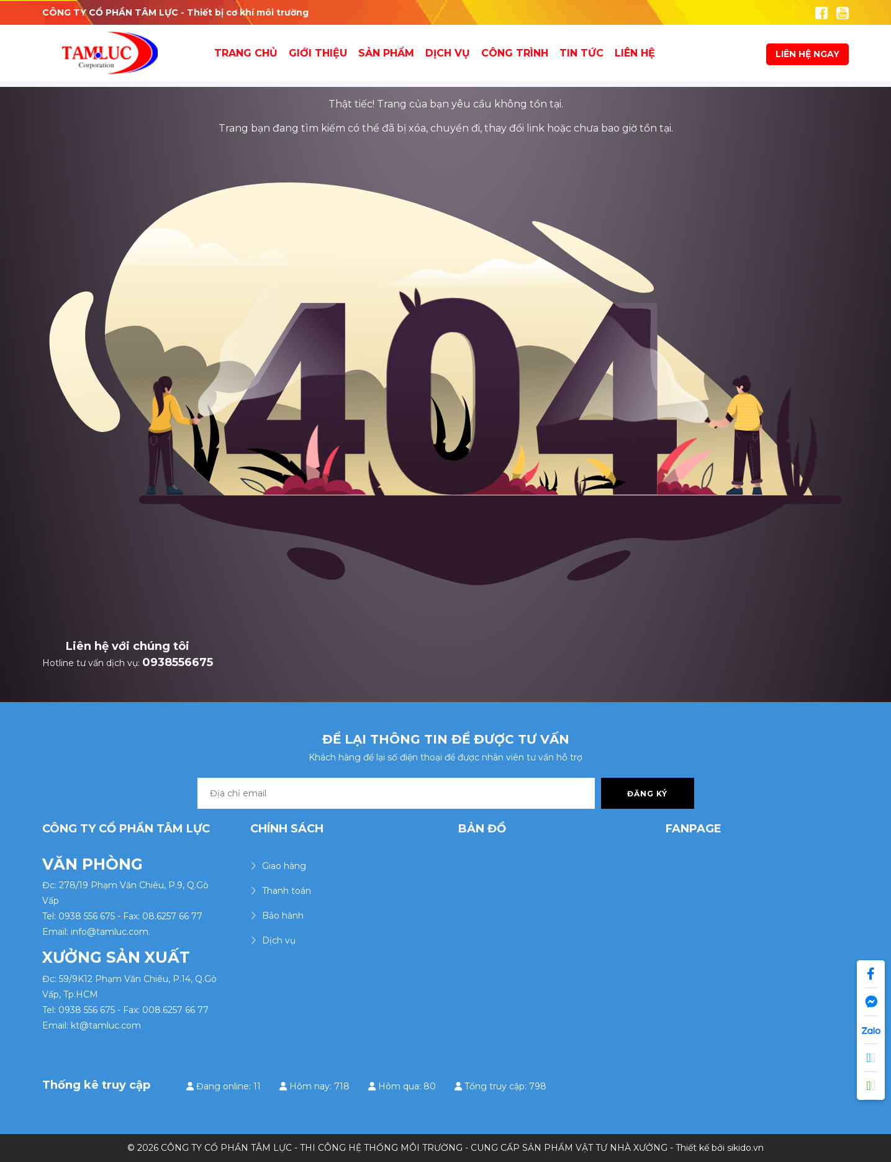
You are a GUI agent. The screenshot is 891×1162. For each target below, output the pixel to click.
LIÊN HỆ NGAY (807, 54)
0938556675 (177, 662)
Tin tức (581, 53)
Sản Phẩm (386, 53)
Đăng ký (647, 793)
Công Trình (514, 53)
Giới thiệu (318, 53)
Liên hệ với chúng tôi (127, 646)
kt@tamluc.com (106, 1025)
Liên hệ (635, 53)
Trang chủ (246, 53)
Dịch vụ (447, 53)
